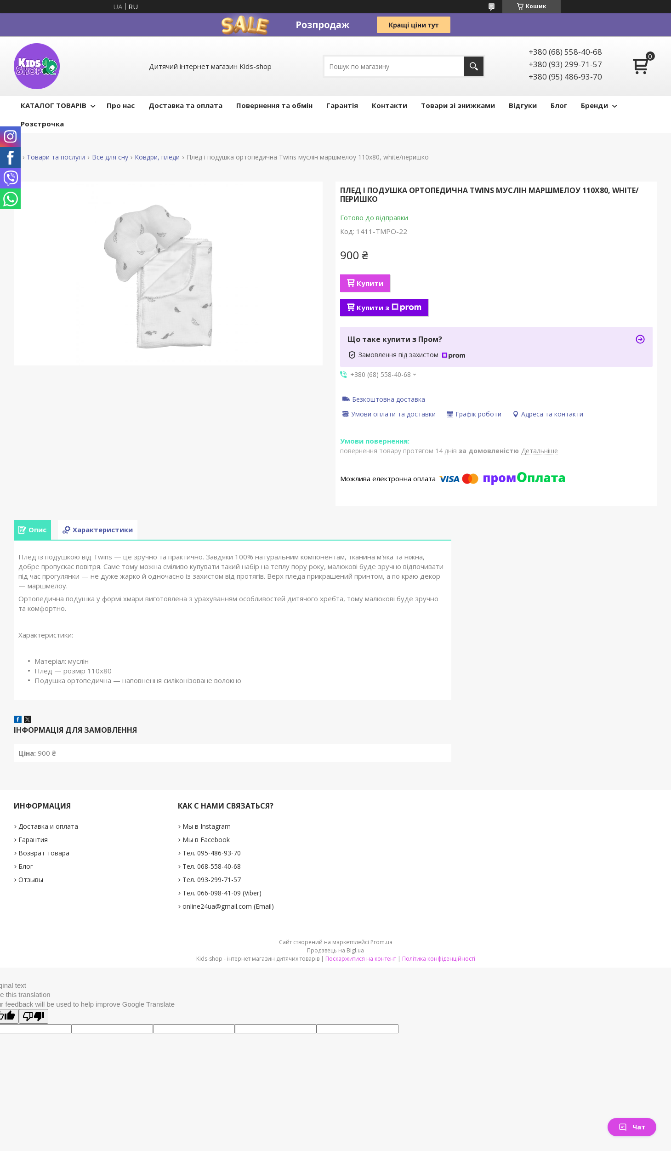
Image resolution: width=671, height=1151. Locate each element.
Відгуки (523, 105)
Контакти (389, 105)
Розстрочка (42, 123)
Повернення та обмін (274, 105)
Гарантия (33, 839)
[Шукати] (473, 66)
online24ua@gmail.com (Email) (228, 906)
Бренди (594, 105)
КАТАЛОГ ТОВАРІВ (53, 105)
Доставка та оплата (185, 105)
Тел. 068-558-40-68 (211, 866)
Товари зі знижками (458, 105)
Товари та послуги (56, 157)
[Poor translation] (33, 1016)
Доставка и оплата (48, 826)
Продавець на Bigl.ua (335, 950)
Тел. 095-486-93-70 (211, 853)
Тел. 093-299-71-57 (211, 879)
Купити (370, 283)
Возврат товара (43, 853)
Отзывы (30, 879)
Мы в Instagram (206, 826)
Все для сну (110, 157)
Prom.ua (381, 942)
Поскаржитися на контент (360, 959)
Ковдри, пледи (157, 157)
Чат (632, 1127)
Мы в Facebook (206, 839)
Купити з (389, 307)
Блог (559, 105)
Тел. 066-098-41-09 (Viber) (222, 893)
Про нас (121, 105)
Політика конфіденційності (438, 959)
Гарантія (342, 105)
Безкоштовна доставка (388, 399)
